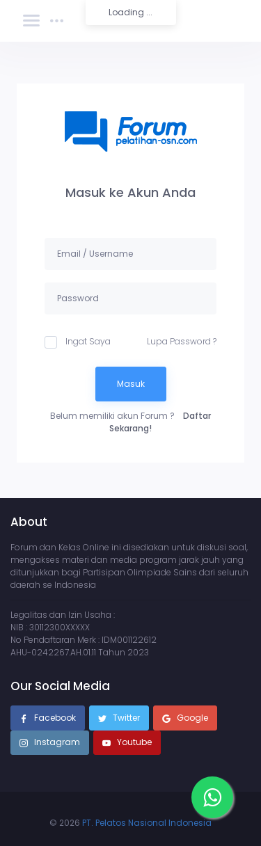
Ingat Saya (78, 341)
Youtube (127, 743)
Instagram (49, 743)
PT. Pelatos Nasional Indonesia (147, 823)
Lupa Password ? (181, 341)
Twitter (119, 719)
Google (185, 719)
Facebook (47, 719)
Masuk (131, 384)
